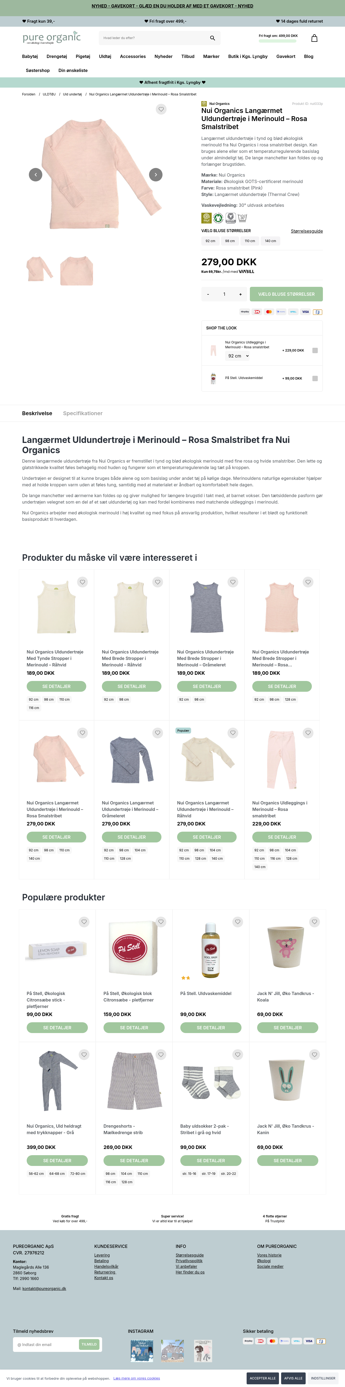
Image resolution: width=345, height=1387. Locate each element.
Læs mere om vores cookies (136, 1378)
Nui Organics (219, 104)
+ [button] (240, 294)
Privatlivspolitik (189, 1260)
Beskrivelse (37, 413)
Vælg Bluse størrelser (286, 294)
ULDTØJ (49, 94)
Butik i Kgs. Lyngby (248, 56)
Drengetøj (57, 56)
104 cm (140, 850)
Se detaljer (56, 686)
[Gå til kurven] (314, 38)
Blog (308, 56)
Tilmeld (89, 1344)
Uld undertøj (72, 94)
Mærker (211, 56)
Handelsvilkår (106, 1266)
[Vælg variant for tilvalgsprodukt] (237, 356)
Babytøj (30, 56)
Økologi (264, 1260)
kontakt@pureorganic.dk (44, 1288)
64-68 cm (57, 1174)
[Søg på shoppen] (213, 38)
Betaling (101, 1260)
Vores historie (269, 1255)
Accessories (133, 56)
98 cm (49, 699)
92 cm (34, 699)
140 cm (34, 858)
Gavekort (286, 56)
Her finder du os (190, 1272)
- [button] (208, 294)
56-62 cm (36, 1174)
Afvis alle (293, 1378)
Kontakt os (103, 1277)
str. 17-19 (208, 1174)
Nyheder (163, 56)
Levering (102, 1255)
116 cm (34, 708)
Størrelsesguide (307, 231)
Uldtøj (105, 56)
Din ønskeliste (73, 70)
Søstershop (38, 70)
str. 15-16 (189, 1174)
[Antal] (224, 294)
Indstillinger (323, 1378)
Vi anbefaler (186, 1266)
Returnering (105, 1272)
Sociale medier (270, 1266)
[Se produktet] (213, 350)
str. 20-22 (228, 1174)
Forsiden (28, 94)
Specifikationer (83, 413)
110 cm (64, 699)
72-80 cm (77, 1174)
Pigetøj (83, 56)
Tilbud (188, 56)
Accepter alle (263, 1378)
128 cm (290, 699)
